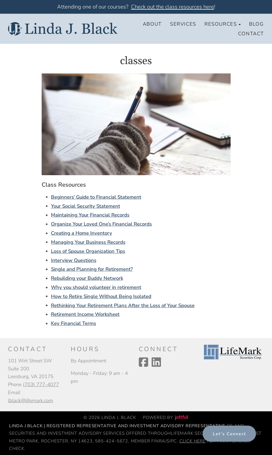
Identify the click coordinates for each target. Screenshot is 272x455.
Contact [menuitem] (251, 33)
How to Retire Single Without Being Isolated (101, 296)
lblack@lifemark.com (30, 400)
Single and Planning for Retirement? (92, 269)
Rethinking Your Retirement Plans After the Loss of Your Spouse (123, 305)
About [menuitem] (152, 24)
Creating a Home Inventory (81, 233)
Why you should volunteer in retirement (96, 287)
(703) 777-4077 (41, 384)
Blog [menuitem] (256, 24)
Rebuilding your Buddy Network (87, 278)
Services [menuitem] (183, 24)
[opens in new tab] (233, 351)
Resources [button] (222, 24)
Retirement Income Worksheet (85, 314)
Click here (192, 441)
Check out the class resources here (172, 6)
